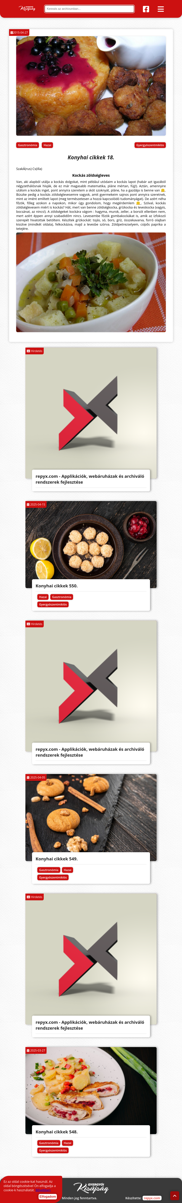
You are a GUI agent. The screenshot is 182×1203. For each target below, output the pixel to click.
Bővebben (43, 1190)
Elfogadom (47, 1196)
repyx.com (152, 1198)
